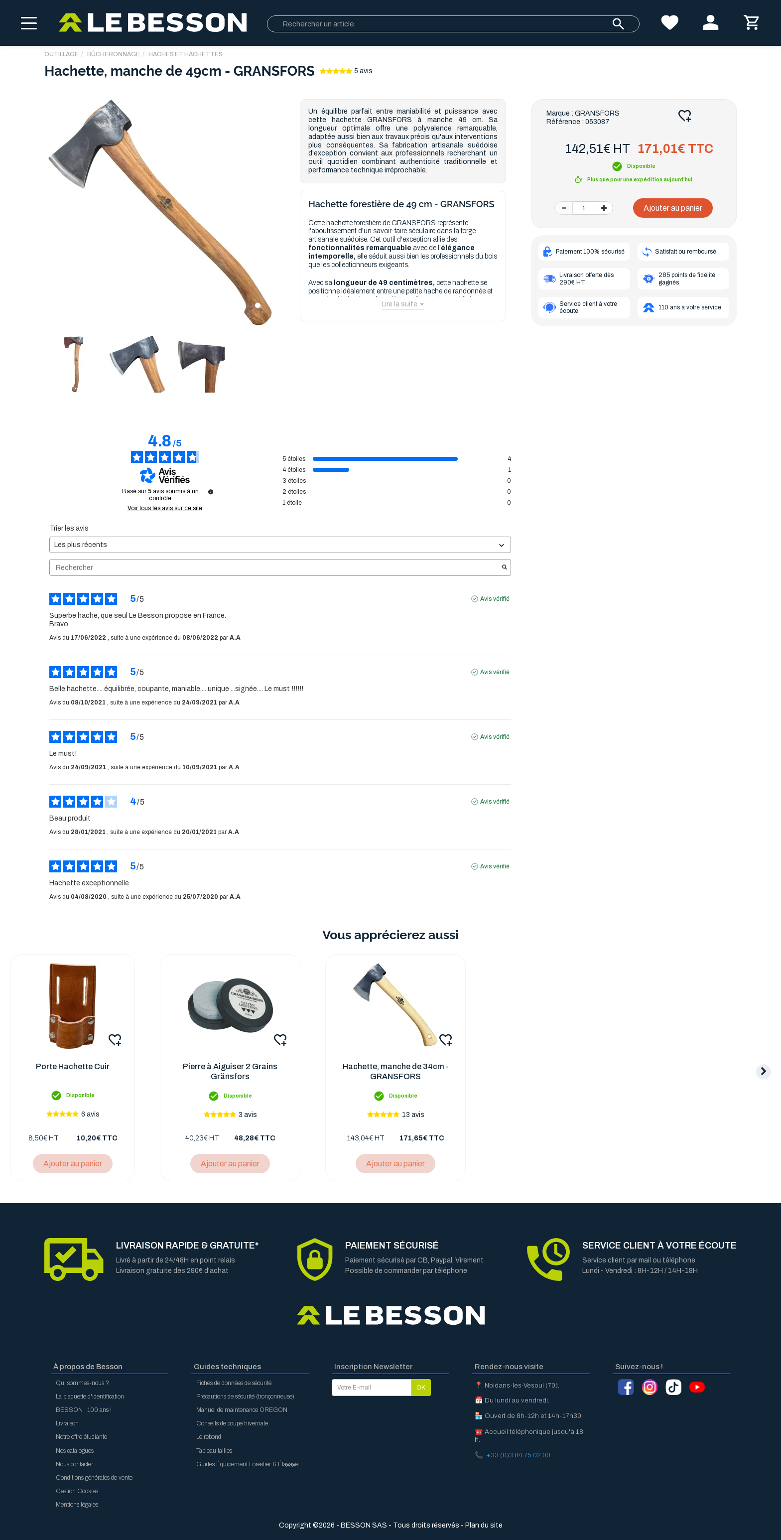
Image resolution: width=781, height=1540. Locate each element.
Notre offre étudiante (81, 1436)
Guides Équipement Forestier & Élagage (247, 1464)
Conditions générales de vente (94, 1477)
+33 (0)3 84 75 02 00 (518, 1455)
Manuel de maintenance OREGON (241, 1409)
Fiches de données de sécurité (233, 1383)
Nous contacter (74, 1464)
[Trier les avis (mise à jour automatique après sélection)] (280, 545)
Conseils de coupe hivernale (232, 1423)
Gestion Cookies (77, 1491)
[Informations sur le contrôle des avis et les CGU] (211, 492)
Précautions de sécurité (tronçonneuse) (245, 1396)
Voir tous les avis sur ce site (165, 508)
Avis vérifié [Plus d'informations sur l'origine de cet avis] (495, 598)
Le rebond (208, 1436)
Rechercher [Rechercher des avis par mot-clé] (275, 568)
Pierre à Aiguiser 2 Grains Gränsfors (230, 1071)
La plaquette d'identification (90, 1396)
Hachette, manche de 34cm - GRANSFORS (396, 1071)
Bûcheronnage (113, 54)
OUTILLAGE (61, 54)
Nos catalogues (75, 1450)
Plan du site (484, 1525)
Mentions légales (77, 1504)
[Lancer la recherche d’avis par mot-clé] (505, 567)
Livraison (67, 1423)
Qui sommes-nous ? (82, 1383)
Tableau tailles (214, 1450)
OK (420, 1387)
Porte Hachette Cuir (73, 1066)
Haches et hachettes (185, 54)
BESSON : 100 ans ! (84, 1409)
